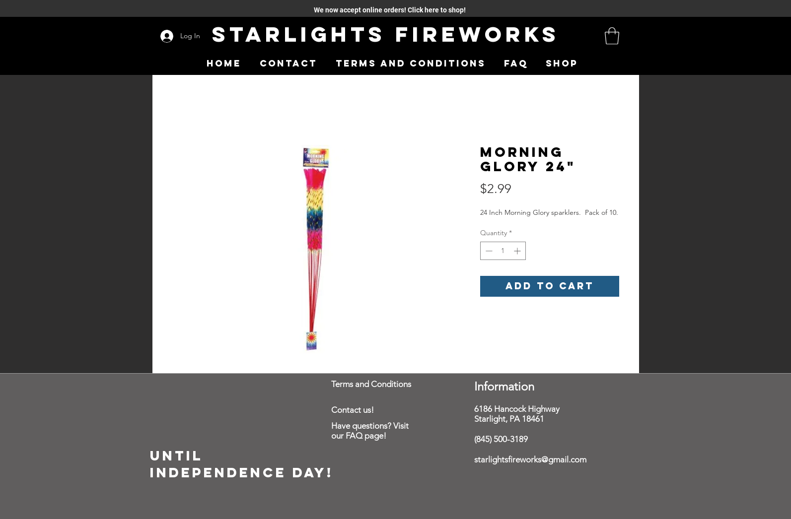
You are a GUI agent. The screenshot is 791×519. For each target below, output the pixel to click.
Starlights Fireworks (386, 34)
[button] (612, 36)
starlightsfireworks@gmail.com (530, 459)
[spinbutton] (503, 251)
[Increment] (518, 251)
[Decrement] (488, 251)
